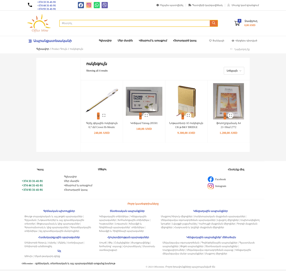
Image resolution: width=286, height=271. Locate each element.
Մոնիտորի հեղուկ (35, 244)
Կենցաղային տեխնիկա (114, 218)
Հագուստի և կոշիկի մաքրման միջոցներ (199, 229)
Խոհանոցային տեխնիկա (133, 221)
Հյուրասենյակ (132, 248)
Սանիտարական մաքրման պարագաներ (219, 218)
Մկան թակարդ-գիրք (47, 257)
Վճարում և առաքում (153, 40)
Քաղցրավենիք (140, 244)
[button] (245, 23)
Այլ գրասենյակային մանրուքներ (59, 232)
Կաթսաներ (106, 225)
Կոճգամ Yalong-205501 (144, 120)
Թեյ (110, 244)
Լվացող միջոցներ (228, 221)
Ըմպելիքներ (122, 244)
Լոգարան (121, 225)
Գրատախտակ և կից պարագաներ (46, 229)
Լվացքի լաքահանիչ (184, 225)
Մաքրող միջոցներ (216, 255)
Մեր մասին (125, 40)
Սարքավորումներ (174, 251)
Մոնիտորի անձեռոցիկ (38, 248)
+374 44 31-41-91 (32, 187)
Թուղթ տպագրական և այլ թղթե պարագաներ (53, 218)
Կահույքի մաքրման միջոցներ (217, 225)
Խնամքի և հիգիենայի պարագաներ (121, 232)
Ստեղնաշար (75, 244)
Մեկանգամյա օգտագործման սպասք (210, 251)
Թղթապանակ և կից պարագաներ (58, 225)
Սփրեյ (52, 244)
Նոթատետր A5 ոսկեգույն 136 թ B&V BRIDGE (186, 124)
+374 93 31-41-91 (32, 191)
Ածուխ (28, 257)
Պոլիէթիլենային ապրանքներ (219, 244)
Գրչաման (30, 221)
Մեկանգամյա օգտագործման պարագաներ (188, 221)
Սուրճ (103, 244)
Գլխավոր (105, 40)
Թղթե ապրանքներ (191, 248)
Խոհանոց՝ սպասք (110, 248)
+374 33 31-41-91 (32, 182)
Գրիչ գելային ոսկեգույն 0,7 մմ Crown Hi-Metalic (101, 124)
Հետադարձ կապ (185, 40)
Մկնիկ (61, 244)
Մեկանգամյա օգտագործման (181, 244)
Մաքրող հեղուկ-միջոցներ (176, 218)
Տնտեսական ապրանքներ (221, 248)
